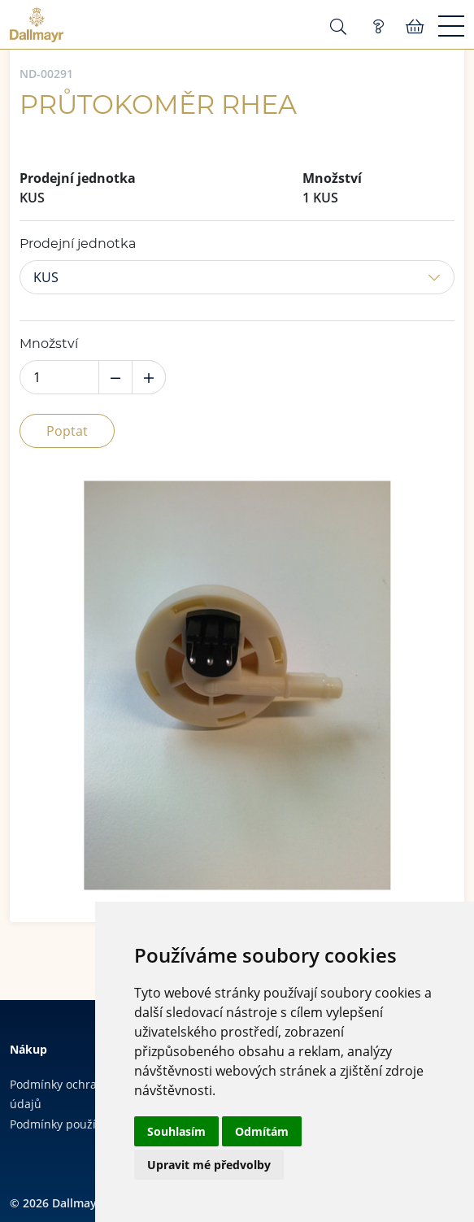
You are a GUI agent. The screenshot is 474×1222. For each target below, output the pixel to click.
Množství (49, 343)
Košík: (415, 26)
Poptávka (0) (378, 27)
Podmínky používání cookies (86, 1124)
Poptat (67, 431)
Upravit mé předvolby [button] (209, 1164)
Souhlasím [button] (176, 1131)
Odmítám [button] (262, 1131)
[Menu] (451, 27)
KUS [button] (46, 277)
